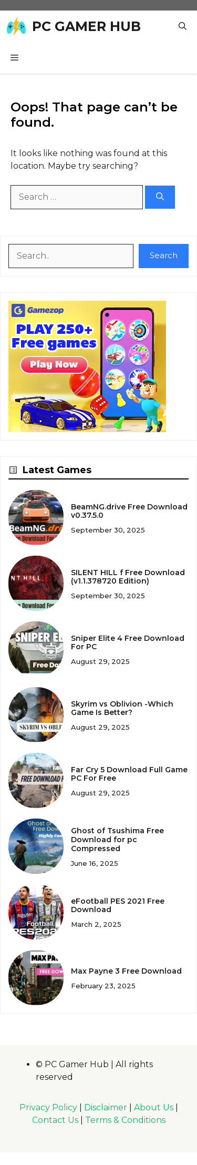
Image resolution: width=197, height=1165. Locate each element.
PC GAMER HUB (86, 26)
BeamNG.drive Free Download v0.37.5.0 (129, 511)
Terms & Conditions (125, 1120)
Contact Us (55, 1120)
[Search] (160, 197)
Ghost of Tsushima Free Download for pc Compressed (117, 839)
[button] (182, 26)
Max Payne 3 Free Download (126, 971)
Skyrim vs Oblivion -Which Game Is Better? (122, 708)
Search (164, 255)
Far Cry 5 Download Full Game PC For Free (129, 774)
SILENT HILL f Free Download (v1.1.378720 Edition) (128, 577)
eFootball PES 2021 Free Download (117, 905)
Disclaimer (105, 1107)
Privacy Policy (48, 1107)
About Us (153, 1107)
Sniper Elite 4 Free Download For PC (127, 642)
